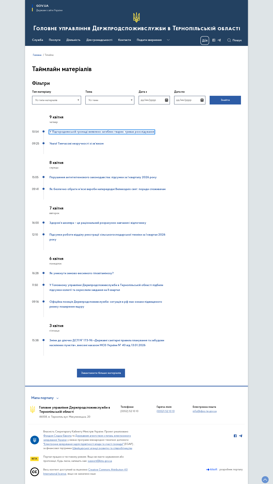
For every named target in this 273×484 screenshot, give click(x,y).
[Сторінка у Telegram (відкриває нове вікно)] (219, 40)
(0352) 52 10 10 (166, 411)
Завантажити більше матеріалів (101, 373)
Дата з (154, 92)
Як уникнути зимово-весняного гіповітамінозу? (81, 273)
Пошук (237, 40)
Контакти (124, 40)
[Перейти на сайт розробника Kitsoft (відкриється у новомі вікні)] (212, 469)
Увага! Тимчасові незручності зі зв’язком (76, 143)
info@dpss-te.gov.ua (205, 411)
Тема (88, 92)
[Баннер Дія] (204, 40)
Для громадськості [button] (99, 40)
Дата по (189, 92)
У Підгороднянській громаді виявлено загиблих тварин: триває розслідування (101, 132)
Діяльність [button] (73, 40)
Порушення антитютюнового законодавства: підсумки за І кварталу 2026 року (103, 177)
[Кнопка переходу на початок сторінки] (265, 479)
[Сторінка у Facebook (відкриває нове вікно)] (214, 40)
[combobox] (56, 100)
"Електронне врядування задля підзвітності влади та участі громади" (83, 444)
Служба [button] (37, 40)
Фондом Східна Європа (57, 435)
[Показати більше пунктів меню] (168, 40)
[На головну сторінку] (136, 22)
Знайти (225, 100)
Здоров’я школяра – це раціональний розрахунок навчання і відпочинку (97, 223)
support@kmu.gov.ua (100, 461)
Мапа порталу (42, 398)
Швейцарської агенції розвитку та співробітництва (102, 448)
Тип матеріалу (41, 92)
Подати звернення (149, 40)
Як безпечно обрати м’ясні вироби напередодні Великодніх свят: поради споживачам (107, 189)
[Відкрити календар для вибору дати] (167, 100)
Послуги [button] (54, 40)
